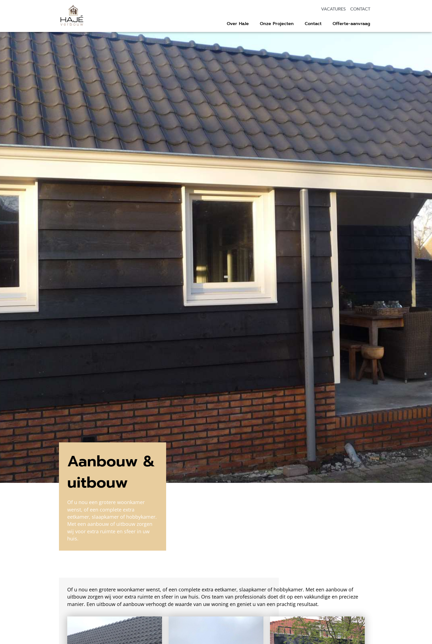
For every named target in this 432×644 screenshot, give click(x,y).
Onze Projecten (277, 23)
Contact (313, 23)
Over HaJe (238, 23)
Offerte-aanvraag (351, 23)
